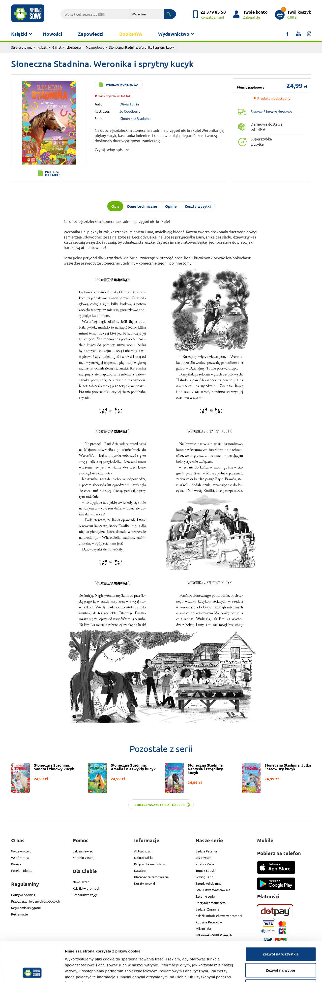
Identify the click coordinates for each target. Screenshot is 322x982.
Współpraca (20, 857)
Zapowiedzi (90, 34)
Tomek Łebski (205, 870)
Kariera (16, 864)
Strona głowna (21, 47)
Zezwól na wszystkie (281, 917)
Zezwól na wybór (280, 933)
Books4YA (130, 34)
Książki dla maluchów (149, 864)
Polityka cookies (23, 895)
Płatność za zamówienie (151, 877)
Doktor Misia (143, 857)
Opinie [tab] (171, 206)
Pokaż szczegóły (264, 972)
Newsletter (81, 882)
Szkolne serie (205, 896)
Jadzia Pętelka (206, 851)
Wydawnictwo (173, 34)
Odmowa (280, 949)
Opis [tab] (115, 206)
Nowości (52, 34)
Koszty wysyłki (144, 883)
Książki (19, 34)
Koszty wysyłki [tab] (198, 206)
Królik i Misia (205, 864)
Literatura (73, 47)
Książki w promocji (86, 888)
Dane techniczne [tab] (142, 206)
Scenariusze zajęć (85, 895)
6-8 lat (56, 47)
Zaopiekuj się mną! (209, 883)
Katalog (140, 870)
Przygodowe (95, 47)
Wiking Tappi (205, 877)
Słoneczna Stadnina (135, 118)
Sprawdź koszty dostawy (271, 111)
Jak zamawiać (83, 851)
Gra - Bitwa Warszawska (213, 890)
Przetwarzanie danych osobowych (35, 901)
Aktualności (142, 851)
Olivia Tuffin (129, 104)
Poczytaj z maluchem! (211, 903)
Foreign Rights (21, 870)
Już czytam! (204, 857)
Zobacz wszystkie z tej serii (160, 805)
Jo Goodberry (129, 111)
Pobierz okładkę (52, 173)
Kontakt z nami (83, 857)
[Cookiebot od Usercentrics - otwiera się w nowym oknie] (32, 972)
